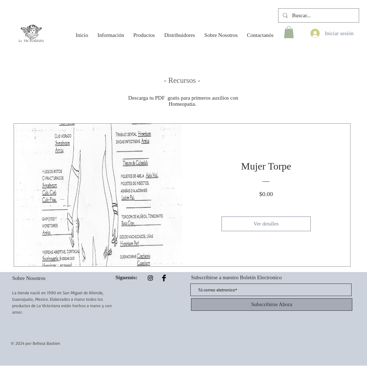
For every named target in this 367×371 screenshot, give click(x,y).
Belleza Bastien (46, 343)
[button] (111, 32)
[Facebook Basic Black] (164, 278)
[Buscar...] (318, 15)
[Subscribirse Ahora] (271, 304)
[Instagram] (150, 278)
